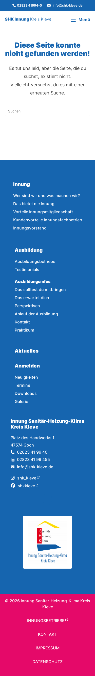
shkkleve (23, 485)
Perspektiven (27, 305)
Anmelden (27, 366)
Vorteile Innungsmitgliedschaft (43, 211)
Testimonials (27, 269)
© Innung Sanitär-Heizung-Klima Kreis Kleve (47, 603)
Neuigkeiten (26, 377)
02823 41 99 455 (30, 459)
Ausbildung (29, 250)
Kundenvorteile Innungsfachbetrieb (47, 219)
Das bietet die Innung (33, 203)
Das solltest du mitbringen (40, 289)
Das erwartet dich (32, 297)
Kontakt (22, 321)
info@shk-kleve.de (32, 466)
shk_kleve (23, 477)
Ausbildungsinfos (32, 281)
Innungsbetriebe (46, 620)
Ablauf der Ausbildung (36, 313)
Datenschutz (47, 661)
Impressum (48, 647)
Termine (22, 385)
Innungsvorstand (30, 227)
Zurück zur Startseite (47, 131)
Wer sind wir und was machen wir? (46, 195)
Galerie (21, 401)
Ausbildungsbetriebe (35, 261)
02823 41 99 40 (29, 452)
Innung (21, 184)
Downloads (26, 393)
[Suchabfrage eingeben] (47, 111)
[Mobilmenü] (80, 19)
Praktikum (24, 330)
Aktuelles (27, 351)
